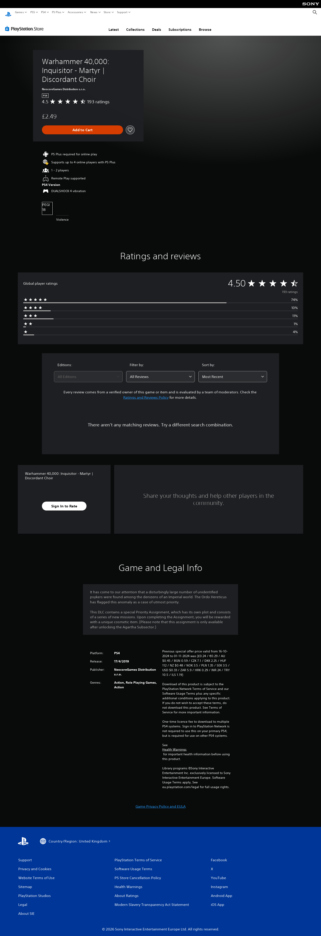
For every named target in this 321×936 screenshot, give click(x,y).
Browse (205, 25)
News (93, 12)
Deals (156, 25)
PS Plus (56, 12)
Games (19, 12)
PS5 (32, 12)
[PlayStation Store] (25, 24)
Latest (114, 25)
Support (122, 12)
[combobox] (88, 372)
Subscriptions (180, 25)
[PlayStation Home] (8, 12)
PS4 (43, 12)
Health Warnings (174, 745)
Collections (135, 25)
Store (107, 12)
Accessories (75, 12)
